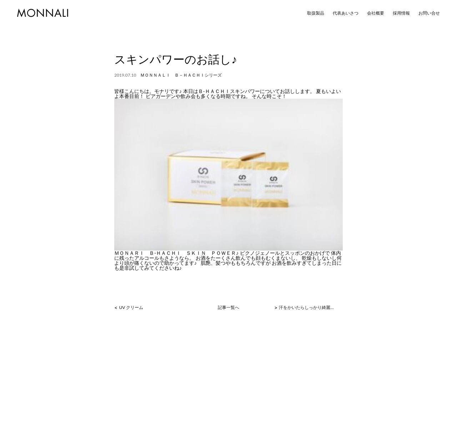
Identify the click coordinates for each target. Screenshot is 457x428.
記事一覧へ (228, 307)
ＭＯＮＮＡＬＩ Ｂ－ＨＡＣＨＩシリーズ (181, 75)
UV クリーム (131, 307)
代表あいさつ (345, 13)
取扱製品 (315, 13)
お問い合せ (429, 13)
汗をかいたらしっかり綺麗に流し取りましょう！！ (308, 307)
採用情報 (401, 13)
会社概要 (375, 13)
